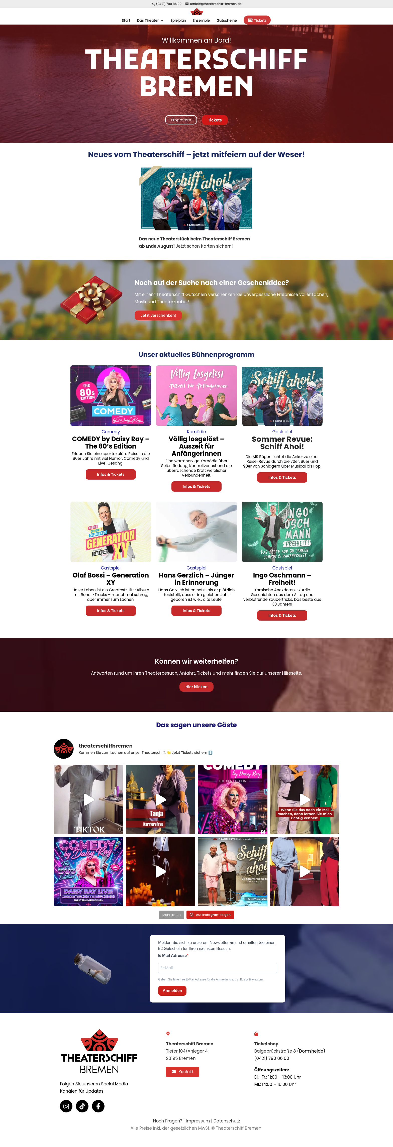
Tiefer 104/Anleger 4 (187, 1051)
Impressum (198, 1121)
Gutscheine (227, 21)
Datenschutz (227, 1121)
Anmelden (172, 990)
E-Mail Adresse (172, 955)
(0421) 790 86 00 (168, 4)
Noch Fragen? (167, 1121)
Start (126, 21)
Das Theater (148, 21)
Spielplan (178, 21)
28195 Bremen (180, 1058)
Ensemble (201, 21)
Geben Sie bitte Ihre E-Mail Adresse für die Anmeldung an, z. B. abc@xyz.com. (210, 979)
